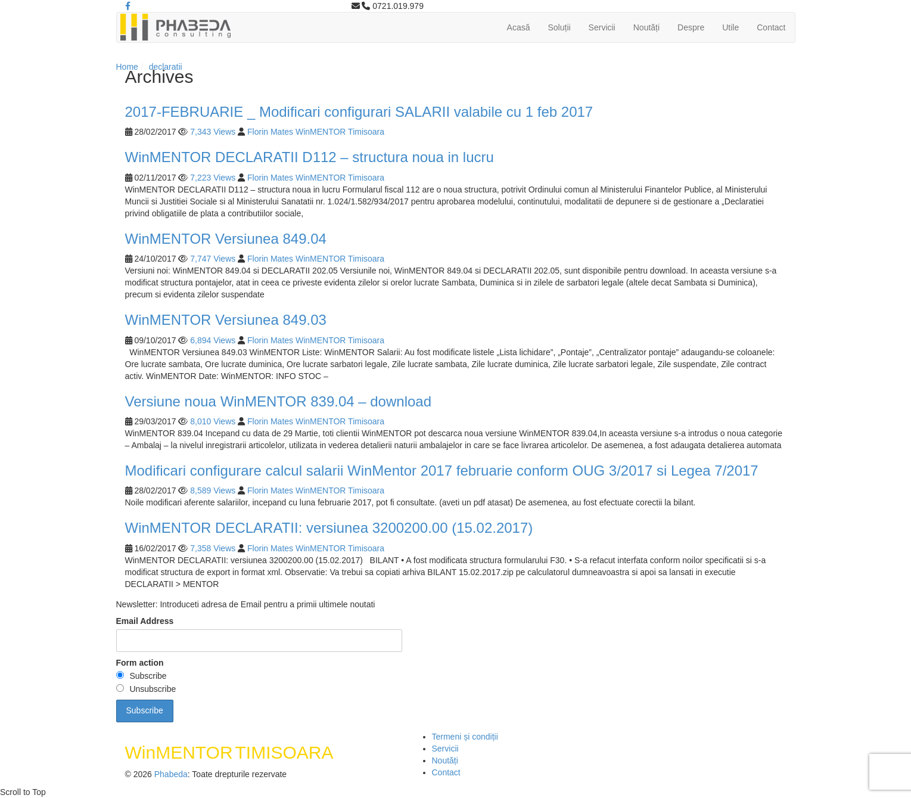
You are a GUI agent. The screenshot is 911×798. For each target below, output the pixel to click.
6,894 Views (212, 340)
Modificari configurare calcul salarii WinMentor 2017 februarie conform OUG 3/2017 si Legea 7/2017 (441, 470)
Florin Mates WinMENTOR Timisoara (315, 131)
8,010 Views (212, 421)
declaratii (165, 67)
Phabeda (171, 774)
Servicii (602, 27)
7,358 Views (212, 548)
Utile (730, 27)
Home (127, 67)
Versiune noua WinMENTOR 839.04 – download (278, 401)
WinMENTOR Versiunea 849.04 (226, 239)
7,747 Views (212, 258)
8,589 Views (212, 490)
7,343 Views (212, 131)
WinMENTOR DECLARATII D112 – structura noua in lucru (309, 157)
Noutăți (646, 27)
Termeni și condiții (465, 736)
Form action (140, 662)
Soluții (559, 27)
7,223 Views (212, 177)
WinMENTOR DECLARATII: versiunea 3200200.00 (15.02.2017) (329, 528)
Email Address (145, 621)
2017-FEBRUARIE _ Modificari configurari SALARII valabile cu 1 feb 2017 (359, 112)
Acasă (518, 27)
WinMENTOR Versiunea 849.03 (226, 320)
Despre (690, 27)
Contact (771, 27)
